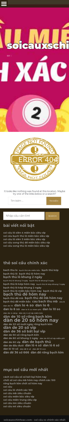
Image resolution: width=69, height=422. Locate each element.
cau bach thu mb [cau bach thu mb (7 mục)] (45, 301)
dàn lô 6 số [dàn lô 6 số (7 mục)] (51, 345)
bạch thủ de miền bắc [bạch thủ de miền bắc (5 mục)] (29, 270)
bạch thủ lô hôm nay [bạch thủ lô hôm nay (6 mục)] (32, 273)
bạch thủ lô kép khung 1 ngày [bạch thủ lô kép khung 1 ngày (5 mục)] (50, 284)
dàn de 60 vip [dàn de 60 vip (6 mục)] (11, 342)
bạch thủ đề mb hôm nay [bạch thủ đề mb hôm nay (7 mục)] (43, 298)
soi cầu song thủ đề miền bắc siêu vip (26, 242)
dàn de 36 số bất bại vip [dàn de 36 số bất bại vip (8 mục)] (24, 331)
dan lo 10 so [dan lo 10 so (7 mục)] (51, 309)
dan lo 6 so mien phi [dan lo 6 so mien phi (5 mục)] (31, 310)
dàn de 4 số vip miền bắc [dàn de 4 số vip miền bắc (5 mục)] (31, 313)
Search (52, 216)
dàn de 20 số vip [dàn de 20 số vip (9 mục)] (19, 327)
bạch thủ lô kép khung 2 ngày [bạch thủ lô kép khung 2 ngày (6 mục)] (22, 287)
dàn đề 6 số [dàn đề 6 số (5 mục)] (25, 349)
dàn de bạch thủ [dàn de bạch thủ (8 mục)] (36, 341)
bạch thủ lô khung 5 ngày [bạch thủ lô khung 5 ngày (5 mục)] (41, 281)
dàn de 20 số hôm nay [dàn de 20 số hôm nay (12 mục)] (31, 320)
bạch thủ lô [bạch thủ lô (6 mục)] (10, 273)
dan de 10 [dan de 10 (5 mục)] (8, 306)
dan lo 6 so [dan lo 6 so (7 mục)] (11, 309)
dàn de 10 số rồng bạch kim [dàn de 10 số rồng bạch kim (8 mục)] (27, 316)
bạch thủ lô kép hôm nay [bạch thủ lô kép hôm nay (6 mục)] (19, 284)
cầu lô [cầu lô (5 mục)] (62, 302)
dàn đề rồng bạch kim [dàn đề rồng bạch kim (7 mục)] (47, 352)
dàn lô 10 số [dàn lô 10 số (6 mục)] (10, 348)
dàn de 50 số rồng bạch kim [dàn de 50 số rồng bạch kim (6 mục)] (21, 334)
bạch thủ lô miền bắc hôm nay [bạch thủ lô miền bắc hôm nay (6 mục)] (22, 290)
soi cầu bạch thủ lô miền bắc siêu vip (26, 236)
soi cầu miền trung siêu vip (20, 399)
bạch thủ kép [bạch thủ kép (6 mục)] (50, 270)
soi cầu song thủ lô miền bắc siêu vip (26, 245)
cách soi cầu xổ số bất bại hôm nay (24, 376)
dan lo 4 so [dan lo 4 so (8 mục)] (24, 305)
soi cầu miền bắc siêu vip (18, 396)
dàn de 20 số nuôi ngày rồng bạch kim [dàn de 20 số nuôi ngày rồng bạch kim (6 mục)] (27, 324)
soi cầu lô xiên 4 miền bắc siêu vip (24, 232)
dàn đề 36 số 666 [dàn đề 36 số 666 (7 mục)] (16, 352)
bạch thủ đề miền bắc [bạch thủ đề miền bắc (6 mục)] (17, 301)
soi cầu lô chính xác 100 (18, 390)
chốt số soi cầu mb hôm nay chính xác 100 (29, 380)
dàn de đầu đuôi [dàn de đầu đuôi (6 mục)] (13, 345)
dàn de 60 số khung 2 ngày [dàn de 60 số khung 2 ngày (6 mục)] (20, 338)
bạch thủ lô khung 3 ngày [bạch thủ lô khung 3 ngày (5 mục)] (15, 281)
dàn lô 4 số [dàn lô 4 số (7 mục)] (33, 345)
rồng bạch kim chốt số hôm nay (22, 383)
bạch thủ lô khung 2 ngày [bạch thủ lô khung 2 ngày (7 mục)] (22, 277)
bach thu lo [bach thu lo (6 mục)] (10, 270)
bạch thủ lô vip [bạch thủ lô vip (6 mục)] (52, 290)
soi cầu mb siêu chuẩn (17, 393)
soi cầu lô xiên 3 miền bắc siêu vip (24, 239)
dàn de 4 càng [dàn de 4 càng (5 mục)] (10, 313)
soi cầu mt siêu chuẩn (17, 406)
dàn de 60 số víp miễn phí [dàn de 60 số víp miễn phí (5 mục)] (52, 338)
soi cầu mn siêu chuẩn (17, 403)
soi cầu (7, 386)
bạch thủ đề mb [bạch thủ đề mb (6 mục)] (13, 298)
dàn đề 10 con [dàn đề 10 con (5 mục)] (39, 349)
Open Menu (4, 4)
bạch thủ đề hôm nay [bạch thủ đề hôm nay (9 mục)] (24, 294)
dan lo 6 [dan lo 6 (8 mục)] (42, 305)
